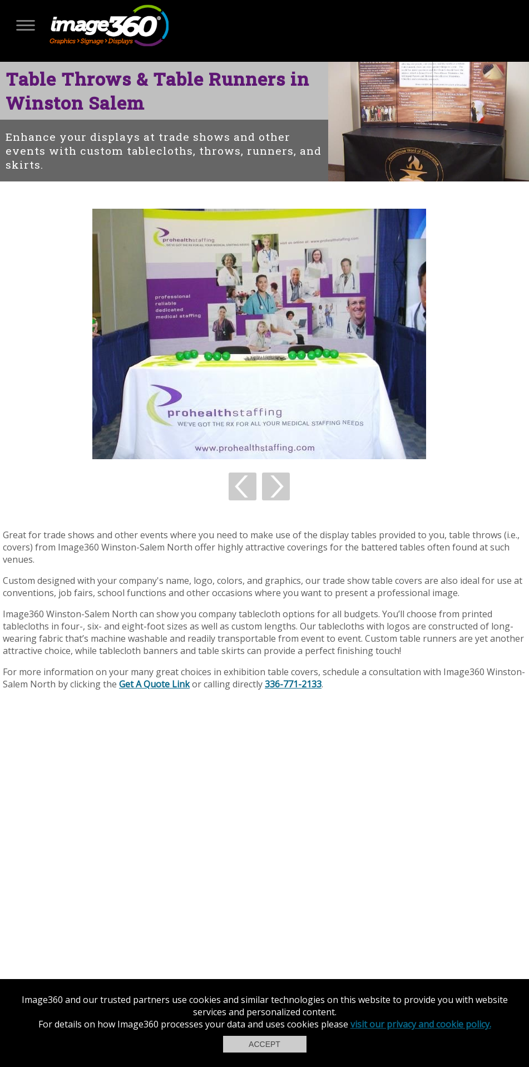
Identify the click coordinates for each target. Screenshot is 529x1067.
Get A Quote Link (154, 684)
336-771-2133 (293, 684)
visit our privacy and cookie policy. (420, 1024)
